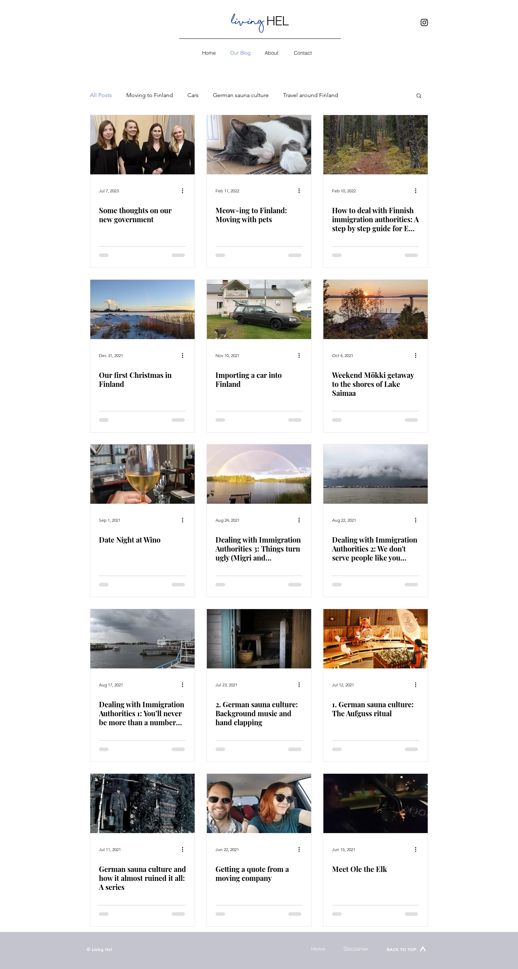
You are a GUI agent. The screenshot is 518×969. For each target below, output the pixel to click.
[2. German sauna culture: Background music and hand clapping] (259, 638)
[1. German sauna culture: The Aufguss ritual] (375, 638)
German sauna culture (241, 95)
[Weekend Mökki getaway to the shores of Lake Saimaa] (375, 309)
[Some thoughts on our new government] (142, 144)
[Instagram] (424, 22)
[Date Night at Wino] (142, 474)
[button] (418, 96)
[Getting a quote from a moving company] (259, 803)
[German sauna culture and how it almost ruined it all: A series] (142, 803)
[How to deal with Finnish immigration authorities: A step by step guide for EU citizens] (375, 144)
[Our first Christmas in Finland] (142, 309)
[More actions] (185, 190)
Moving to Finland (149, 95)
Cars (193, 95)
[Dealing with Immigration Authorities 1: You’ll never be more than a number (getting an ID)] (142, 638)
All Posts (101, 95)
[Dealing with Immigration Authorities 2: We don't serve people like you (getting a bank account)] (375, 474)
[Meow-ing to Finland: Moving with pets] (259, 144)
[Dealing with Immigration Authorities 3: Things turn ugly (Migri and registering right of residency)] (259, 474)
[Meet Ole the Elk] (375, 803)
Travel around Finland (310, 95)
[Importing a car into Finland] (259, 309)
